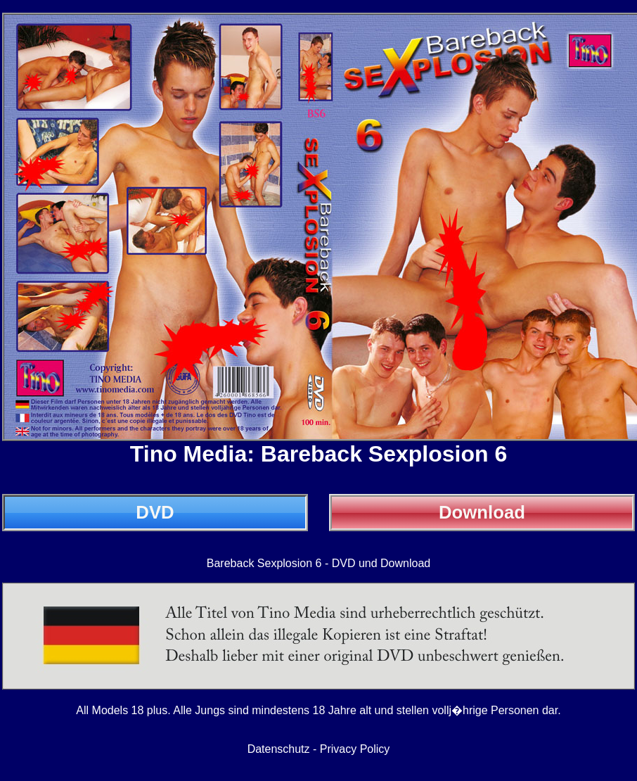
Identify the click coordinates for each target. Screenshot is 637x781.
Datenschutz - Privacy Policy (318, 749)
